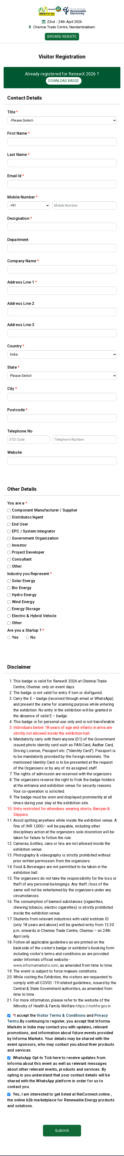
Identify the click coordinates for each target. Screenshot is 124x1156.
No (30, 637)
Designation (19, 218)
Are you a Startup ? (25, 630)
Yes (12, 637)
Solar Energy (21, 580)
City (12, 388)
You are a (17, 503)
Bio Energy (19, 587)
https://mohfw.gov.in (93, 1006)
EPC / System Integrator (31, 531)
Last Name (18, 154)
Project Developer (26, 552)
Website (14, 452)
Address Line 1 (22, 282)
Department (18, 239)
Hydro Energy (21, 595)
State (13, 367)
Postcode (17, 410)
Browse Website (61, 36)
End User (17, 524)
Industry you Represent (29, 573)
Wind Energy (20, 602)
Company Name (23, 261)
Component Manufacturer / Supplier (42, 510)
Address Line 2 (20, 303)
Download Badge (63, 81)
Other (14, 566)
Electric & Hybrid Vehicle (31, 616)
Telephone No (20, 431)
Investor (17, 545)
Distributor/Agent (25, 517)
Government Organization (32, 538)
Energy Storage (23, 609)
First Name (18, 133)
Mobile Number (22, 197)
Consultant (19, 559)
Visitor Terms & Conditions (61, 1015)
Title (12, 112)
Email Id (15, 176)
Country (15, 346)
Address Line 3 (20, 324)
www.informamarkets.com (35, 965)
